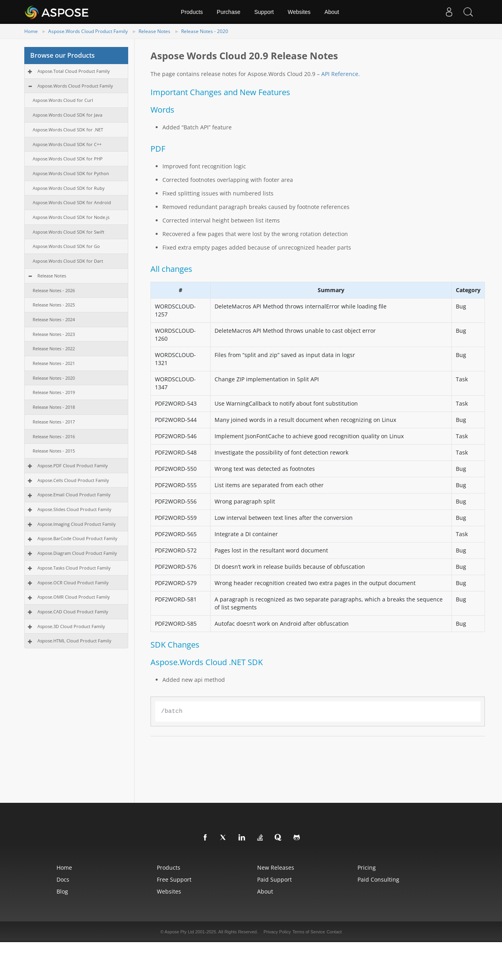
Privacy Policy (277, 931)
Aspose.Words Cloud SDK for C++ (67, 144)
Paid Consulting (378, 879)
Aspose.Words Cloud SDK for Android (72, 202)
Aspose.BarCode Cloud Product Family (77, 538)
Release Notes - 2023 (54, 334)
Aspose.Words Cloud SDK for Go (66, 246)
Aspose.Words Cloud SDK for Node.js (71, 217)
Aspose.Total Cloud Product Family (73, 71)
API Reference (339, 74)
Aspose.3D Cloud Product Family (71, 626)
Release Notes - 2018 (54, 407)
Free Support (174, 879)
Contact (334, 931)
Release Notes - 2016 (54, 436)
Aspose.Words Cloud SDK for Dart (68, 261)
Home (31, 31)
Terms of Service (308, 931)
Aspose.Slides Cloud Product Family (74, 509)
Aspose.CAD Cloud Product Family (72, 612)
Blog (62, 891)
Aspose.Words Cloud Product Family (88, 31)
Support (264, 12)
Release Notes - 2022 (54, 348)
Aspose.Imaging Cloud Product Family (76, 524)
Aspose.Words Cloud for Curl (63, 100)
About (331, 12)
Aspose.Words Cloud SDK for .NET (68, 130)
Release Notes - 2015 (54, 451)
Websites (299, 12)
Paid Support (274, 879)
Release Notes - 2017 (54, 422)
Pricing (366, 867)
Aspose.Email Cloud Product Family (74, 495)
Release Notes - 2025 (54, 305)
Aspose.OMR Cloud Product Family (73, 597)
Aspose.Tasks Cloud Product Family (74, 568)
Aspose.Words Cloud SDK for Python (71, 173)
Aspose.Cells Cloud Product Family (73, 480)
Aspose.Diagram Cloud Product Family (77, 553)
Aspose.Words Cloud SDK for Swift (68, 232)
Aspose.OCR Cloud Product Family (73, 582)
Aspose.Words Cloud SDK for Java (67, 115)
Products (192, 12)
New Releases (275, 867)
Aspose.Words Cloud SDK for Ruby (69, 188)
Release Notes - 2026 (54, 290)
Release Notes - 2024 (54, 319)
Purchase (228, 12)
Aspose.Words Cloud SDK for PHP (68, 159)
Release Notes (154, 31)
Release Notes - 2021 (54, 363)
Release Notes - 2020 (204, 31)
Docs (63, 879)
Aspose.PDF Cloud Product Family (72, 465)
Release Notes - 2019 (54, 392)
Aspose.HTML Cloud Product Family (74, 641)
